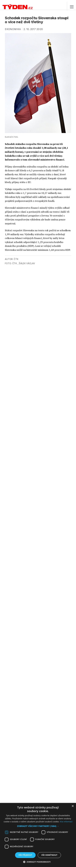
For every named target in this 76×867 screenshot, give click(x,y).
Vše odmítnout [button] (49, 855)
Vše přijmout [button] (25, 855)
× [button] (72, 806)
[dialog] (38, 835)
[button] (38, 826)
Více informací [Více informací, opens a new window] (66, 821)
